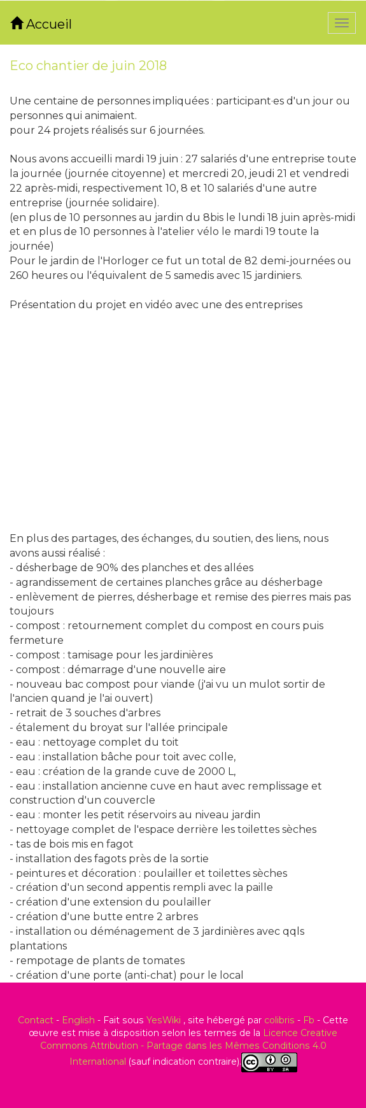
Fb (308, 1020)
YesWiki (163, 1020)
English (78, 1020)
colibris (279, 1020)
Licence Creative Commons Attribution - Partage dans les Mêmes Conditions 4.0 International (189, 1047)
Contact (35, 1020)
